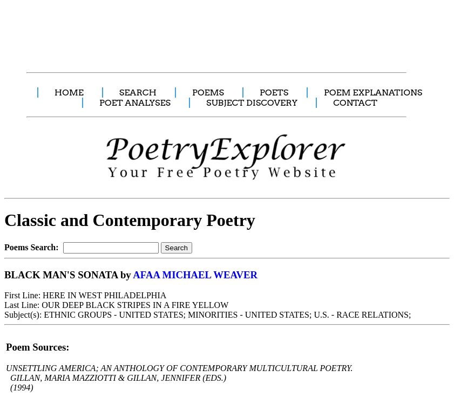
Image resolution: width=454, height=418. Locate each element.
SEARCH (138, 92)
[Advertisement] (202, 30)
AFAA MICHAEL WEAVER (195, 274)
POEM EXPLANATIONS (373, 92)
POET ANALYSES (135, 103)
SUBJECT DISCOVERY (251, 103)
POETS (274, 92)
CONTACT (355, 103)
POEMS (208, 92)
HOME (69, 92)
